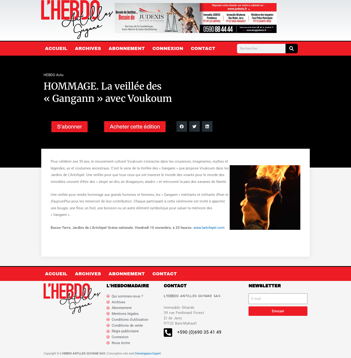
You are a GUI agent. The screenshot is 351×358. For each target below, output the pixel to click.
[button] (181, 126)
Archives (88, 48)
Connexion (167, 48)
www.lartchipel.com (208, 228)
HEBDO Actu (53, 75)
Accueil (56, 48)
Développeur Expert (148, 353)
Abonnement (127, 48)
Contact (203, 48)
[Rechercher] (292, 48)
